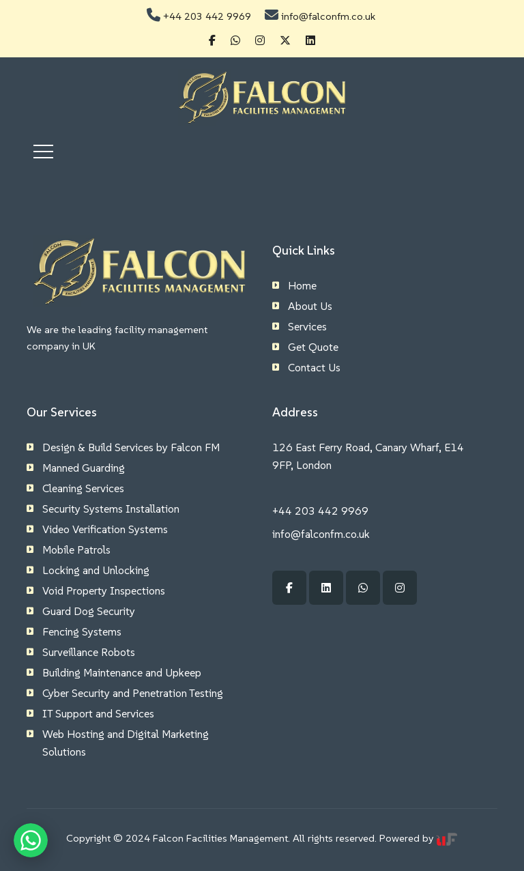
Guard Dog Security (88, 611)
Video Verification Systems (105, 529)
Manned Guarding (83, 467)
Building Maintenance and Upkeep (121, 672)
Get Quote (313, 347)
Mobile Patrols (76, 549)
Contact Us (314, 367)
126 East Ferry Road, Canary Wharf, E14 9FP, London (368, 456)
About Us (310, 306)
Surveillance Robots (88, 652)
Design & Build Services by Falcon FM (131, 447)
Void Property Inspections (103, 590)
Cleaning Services (83, 488)
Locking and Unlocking (95, 570)
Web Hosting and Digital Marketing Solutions (125, 742)
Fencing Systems (81, 631)
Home (302, 285)
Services (307, 326)
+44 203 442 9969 (207, 16)
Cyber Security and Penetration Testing (132, 693)
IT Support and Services (98, 713)
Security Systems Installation (110, 508)
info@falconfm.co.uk (328, 16)
